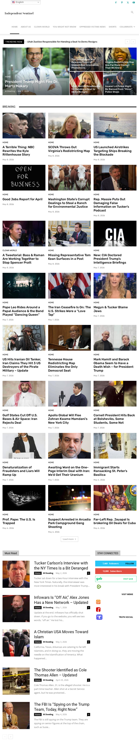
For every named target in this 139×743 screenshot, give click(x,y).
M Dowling (48, 568)
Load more (69, 533)
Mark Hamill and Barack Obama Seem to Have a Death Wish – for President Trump (113, 360)
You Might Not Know (64, 26)
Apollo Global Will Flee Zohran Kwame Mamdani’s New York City (67, 414)
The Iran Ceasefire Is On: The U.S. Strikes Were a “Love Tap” (69, 306)
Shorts (112, 26)
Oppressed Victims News (92, 26)
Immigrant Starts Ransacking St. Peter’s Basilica (110, 466)
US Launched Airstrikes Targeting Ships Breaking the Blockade (115, 150)
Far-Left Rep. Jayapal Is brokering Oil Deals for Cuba (114, 516)
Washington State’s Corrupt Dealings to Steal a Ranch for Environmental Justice (68, 202)
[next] (133, 41)
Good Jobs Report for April (22, 199)
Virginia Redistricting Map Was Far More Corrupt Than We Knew (62, 41)
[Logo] (19, 12)
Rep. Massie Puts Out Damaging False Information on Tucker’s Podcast (114, 202)
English (18, 2)
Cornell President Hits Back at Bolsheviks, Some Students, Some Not (114, 414)
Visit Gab (128, 573)
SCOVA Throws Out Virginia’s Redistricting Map (69, 149)
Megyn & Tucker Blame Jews (115, 303)
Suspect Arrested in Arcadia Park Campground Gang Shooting (69, 518)
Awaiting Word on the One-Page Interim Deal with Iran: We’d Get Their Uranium (68, 466)
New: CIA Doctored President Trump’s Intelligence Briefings (109, 254)
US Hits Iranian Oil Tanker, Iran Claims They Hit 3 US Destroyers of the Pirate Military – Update (21, 360)
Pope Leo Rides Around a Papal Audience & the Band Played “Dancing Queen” (23, 306)
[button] (132, 12)
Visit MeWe (127, 589)
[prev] (127, 41)
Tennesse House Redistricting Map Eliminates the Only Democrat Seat (69, 358)
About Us (26, 26)
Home (15, 26)
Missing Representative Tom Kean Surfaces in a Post (68, 252)
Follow (129, 558)
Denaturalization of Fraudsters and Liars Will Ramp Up (21, 466)
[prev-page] (5, 731)
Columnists (127, 26)
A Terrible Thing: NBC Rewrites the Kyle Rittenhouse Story (18, 150)
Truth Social (126, 612)
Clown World (42, 26)
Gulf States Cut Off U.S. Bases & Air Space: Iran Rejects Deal (20, 414)
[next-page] (10, 731)
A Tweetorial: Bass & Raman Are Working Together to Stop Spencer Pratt (23, 254)
